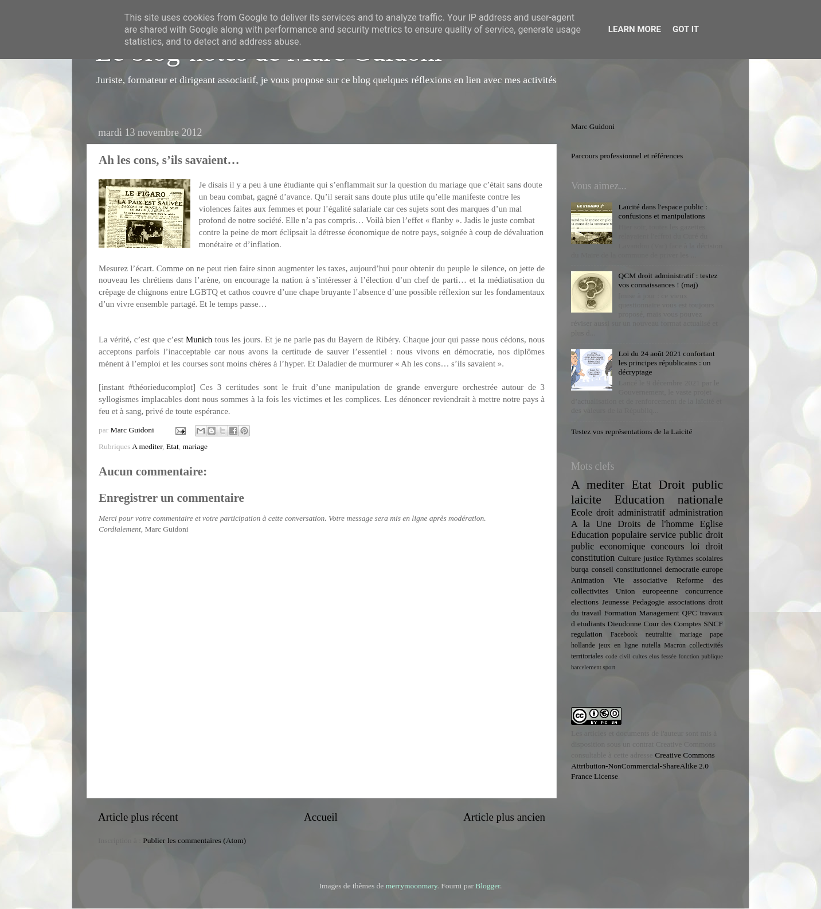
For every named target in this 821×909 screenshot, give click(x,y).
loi (695, 546)
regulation (587, 634)
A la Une (591, 524)
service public (676, 535)
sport (609, 667)
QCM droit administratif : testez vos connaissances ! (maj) (667, 280)
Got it (686, 29)
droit (714, 546)
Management (659, 612)
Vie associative (640, 580)
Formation (620, 612)
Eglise (711, 524)
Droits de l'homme (655, 524)
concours (667, 546)
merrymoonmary (411, 885)
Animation (587, 580)
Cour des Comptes (672, 623)
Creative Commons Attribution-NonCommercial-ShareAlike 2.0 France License (643, 766)
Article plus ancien (504, 817)
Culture (629, 558)
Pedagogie (648, 602)
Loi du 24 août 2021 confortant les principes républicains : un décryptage (666, 362)
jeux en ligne (618, 645)
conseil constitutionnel (627, 569)
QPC (689, 612)
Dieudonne (624, 623)
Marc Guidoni (593, 126)
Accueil (321, 817)
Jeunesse (615, 602)
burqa (580, 569)
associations (686, 602)
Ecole (581, 513)
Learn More (634, 29)
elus (654, 656)
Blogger (487, 885)
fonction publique (700, 656)
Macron (675, 645)
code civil (617, 656)
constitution (593, 558)
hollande (583, 645)
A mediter (147, 446)
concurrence (704, 591)
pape (716, 634)
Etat (172, 446)
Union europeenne (647, 591)
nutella (651, 645)
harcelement (586, 667)
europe (712, 569)
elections (585, 602)
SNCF (713, 623)
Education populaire (609, 535)
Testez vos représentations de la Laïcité (632, 431)
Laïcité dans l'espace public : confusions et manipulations (662, 211)
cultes (639, 656)
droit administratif (630, 513)
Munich (199, 339)
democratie (682, 569)
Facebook (624, 634)
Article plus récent (138, 817)
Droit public (691, 484)
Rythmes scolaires (694, 558)
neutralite (659, 634)
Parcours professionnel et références (627, 155)
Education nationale (669, 499)
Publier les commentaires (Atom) (194, 840)
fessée (668, 656)
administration (696, 513)
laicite (586, 499)
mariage (194, 446)
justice (653, 558)
